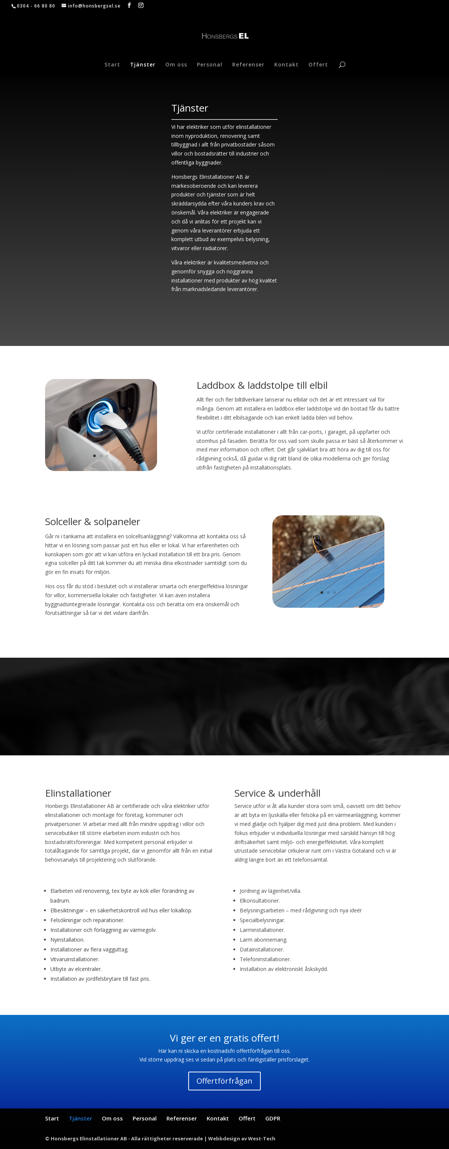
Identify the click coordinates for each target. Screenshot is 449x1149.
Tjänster (143, 65)
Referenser (248, 65)
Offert (318, 65)
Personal (209, 65)
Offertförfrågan (224, 1081)
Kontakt (286, 65)
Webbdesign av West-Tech (241, 1138)
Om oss (176, 65)
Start (112, 65)
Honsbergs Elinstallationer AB (207, 176)
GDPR (272, 1118)
